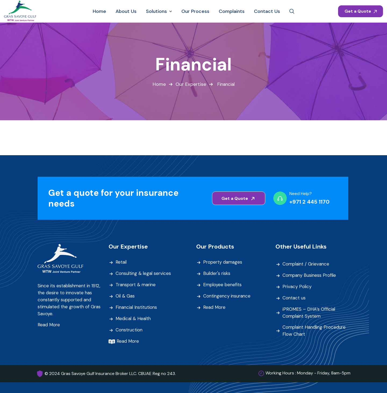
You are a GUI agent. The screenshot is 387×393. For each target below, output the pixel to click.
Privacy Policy (297, 287)
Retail (121, 262)
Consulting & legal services (144, 274)
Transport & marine (136, 285)
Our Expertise (190, 84)
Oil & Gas (125, 296)
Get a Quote (361, 11)
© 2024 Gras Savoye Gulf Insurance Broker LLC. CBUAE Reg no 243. (110, 373)
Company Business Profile (310, 276)
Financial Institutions (137, 308)
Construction (129, 330)
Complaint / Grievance (306, 264)
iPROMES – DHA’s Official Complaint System (308, 312)
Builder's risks (217, 274)
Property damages (223, 262)
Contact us (294, 298)
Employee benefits (223, 285)
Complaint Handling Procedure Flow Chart (315, 330)
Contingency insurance (227, 296)
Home (158, 84)
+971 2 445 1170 (309, 202)
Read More (49, 325)
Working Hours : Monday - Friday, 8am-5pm (308, 373)
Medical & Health (134, 319)
